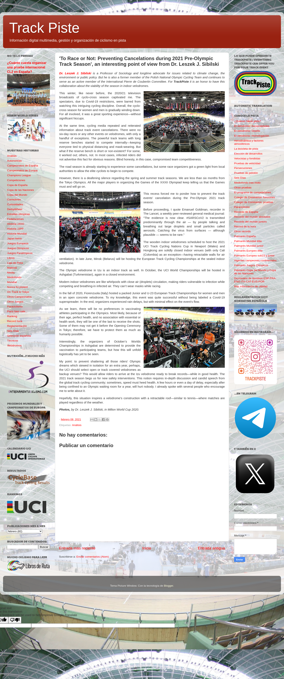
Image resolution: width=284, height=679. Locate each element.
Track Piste (44, 28)
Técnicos (12, 340)
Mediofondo (14, 277)
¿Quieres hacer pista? (247, 121)
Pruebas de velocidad (247, 163)
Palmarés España (245, 236)
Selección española (19, 335)
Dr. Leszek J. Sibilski (75, 73)
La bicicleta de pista (246, 148)
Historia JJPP (15, 228)
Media (11, 272)
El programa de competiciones (252, 192)
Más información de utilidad (250, 286)
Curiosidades (15, 204)
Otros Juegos (15, 301)
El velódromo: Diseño (247, 130)
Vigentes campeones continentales (255, 260)
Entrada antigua (211, 548)
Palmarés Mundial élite (248, 241)
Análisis (77, 425)
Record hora (14, 321)
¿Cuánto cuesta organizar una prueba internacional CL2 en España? (26, 67)
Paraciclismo (15, 306)
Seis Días (13, 330)
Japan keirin (14, 238)
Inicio (146, 548)
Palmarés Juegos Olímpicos (251, 265)
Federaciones (15, 219)
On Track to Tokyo (18, 291)
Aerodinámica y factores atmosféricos (249, 142)
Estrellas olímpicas (18, 214)
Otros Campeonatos (19, 296)
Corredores (14, 199)
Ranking (12, 316)
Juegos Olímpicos (18, 248)
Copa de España (17, 185)
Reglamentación (17, 326)
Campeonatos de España (22, 165)
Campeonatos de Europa (22, 170)
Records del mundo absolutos (252, 216)
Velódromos (14, 345)
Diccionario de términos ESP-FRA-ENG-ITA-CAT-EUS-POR (255, 280)
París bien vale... (17, 311)
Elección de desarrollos (248, 153)
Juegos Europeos (17, 243)
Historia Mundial (17, 233)
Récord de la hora (245, 226)
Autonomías (14, 160)
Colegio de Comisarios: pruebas (253, 202)
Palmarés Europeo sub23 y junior (254, 255)
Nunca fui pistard (17, 287)
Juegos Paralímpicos (19, 253)
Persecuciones (243, 168)
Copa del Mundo (17, 194)
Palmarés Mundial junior (249, 245)
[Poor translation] (14, 620)
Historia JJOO (15, 223)
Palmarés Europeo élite (248, 250)
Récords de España (246, 211)
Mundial (12, 282)
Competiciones (16, 180)
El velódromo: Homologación (251, 135)
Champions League (19, 175)
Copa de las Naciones (20, 189)
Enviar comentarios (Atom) (92, 556)
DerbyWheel (14, 209)
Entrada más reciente (77, 548)
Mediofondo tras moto (247, 182)
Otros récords (242, 231)
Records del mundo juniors (250, 221)
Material (12, 267)
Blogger (168, 585)
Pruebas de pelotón (246, 172)
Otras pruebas (243, 187)
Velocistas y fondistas (247, 158)
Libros (11, 257)
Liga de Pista (15, 262)
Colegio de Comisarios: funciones (254, 197)
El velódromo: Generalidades (251, 126)
